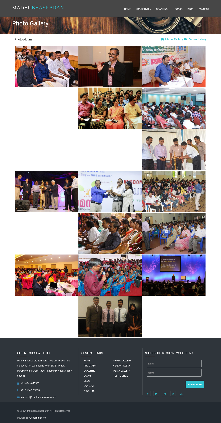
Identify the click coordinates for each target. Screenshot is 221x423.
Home (127, 9)
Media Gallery (171, 39)
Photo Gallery (122, 360)
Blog (190, 9)
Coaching (89, 370)
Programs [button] (143, 9)
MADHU (38, 7)
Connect (203, 9)
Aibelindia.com (38, 417)
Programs (90, 365)
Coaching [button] (163, 9)
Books (178, 9)
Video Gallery (195, 39)
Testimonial (120, 375)
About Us (89, 391)
